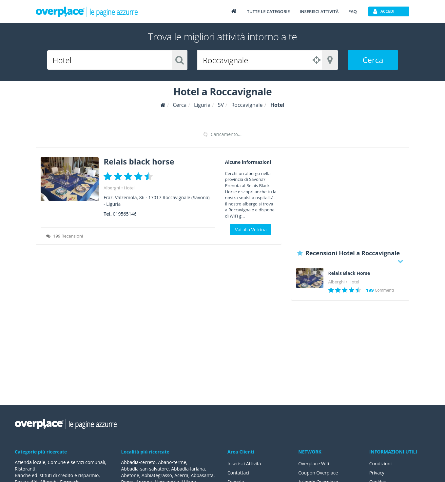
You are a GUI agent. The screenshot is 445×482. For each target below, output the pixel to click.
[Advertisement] (350, 198)
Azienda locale (30, 462)
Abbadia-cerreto (138, 462)
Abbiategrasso (157, 475)
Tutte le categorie (268, 11)
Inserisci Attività (244, 463)
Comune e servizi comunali (76, 462)
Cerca (372, 59)
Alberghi (112, 188)
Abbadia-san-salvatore (145, 469)
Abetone (130, 475)
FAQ (352, 11)
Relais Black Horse (349, 273)
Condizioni (380, 463)
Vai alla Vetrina (250, 229)
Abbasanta (202, 475)
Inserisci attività (319, 11)
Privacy (376, 473)
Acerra (181, 475)
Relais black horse (139, 161)
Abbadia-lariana (188, 469)
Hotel (129, 188)
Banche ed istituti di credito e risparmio (57, 475)
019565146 (124, 214)
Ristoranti (25, 469)
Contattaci (238, 473)
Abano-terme (172, 462)
